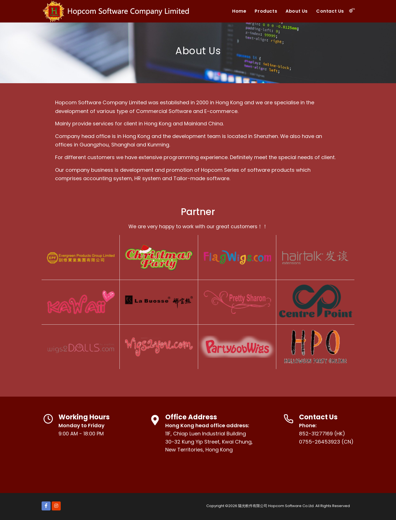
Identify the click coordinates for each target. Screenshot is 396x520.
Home (239, 11)
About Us (297, 11)
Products (266, 11)
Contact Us (330, 11)
